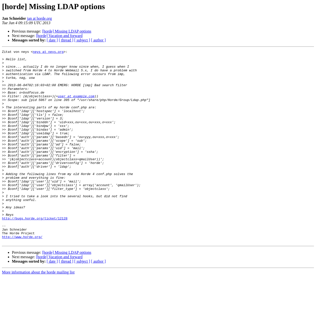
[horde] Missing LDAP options (66, 31)
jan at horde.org (39, 18)
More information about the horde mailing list (38, 311)
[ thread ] (66, 40)
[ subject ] (82, 40)
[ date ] (52, 40)
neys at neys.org (48, 52)
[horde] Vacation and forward (59, 36)
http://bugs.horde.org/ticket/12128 (34, 252)
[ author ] (98, 40)
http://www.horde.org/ (22, 274)
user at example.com (76, 105)
